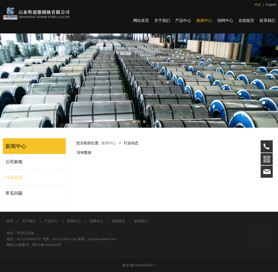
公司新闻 (14, 162)
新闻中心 (204, 20)
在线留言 (246, 20)
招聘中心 (225, 20)
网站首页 (141, 20)
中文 (258, 4)
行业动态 (14, 177)
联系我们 (267, 20)
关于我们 (162, 20)
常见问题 (14, 193)
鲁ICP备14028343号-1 (139, 265)
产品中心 (183, 20)
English (271, 4)
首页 (10, 221)
